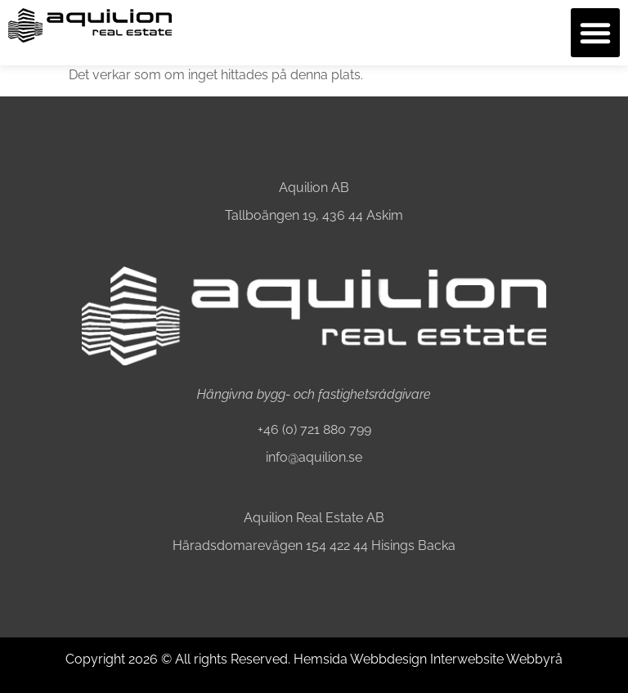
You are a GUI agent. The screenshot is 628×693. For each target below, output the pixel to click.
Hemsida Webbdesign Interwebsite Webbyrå (428, 659)
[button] (595, 32)
